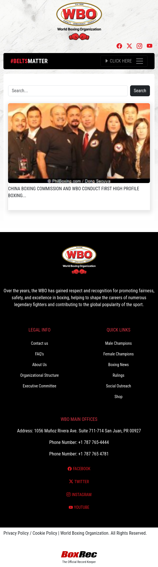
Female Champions (118, 354)
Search (140, 90)
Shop (119, 396)
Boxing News (118, 364)
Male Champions (118, 343)
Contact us (39, 343)
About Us (39, 364)
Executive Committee (39, 386)
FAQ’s (39, 354)
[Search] (68, 90)
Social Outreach (118, 386)
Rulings (118, 375)
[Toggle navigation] (124, 61)
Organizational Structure (39, 375)
